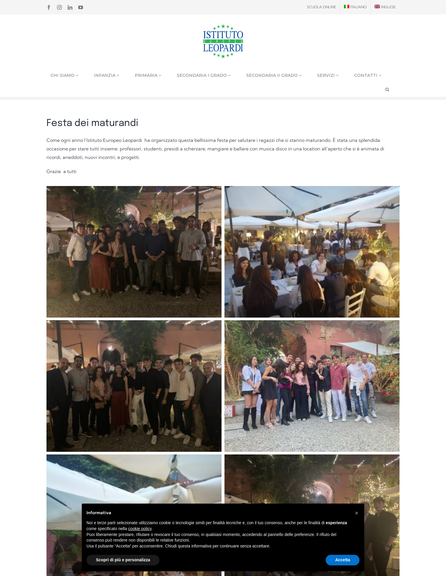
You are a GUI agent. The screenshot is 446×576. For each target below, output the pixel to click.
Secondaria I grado (204, 75)
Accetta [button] (342, 559)
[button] (356, 513)
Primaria (148, 75)
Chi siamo (64, 75)
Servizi (328, 75)
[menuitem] (355, 7)
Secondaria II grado (274, 75)
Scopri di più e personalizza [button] (123, 559)
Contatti (367, 75)
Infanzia (106, 75)
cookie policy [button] (140, 528)
